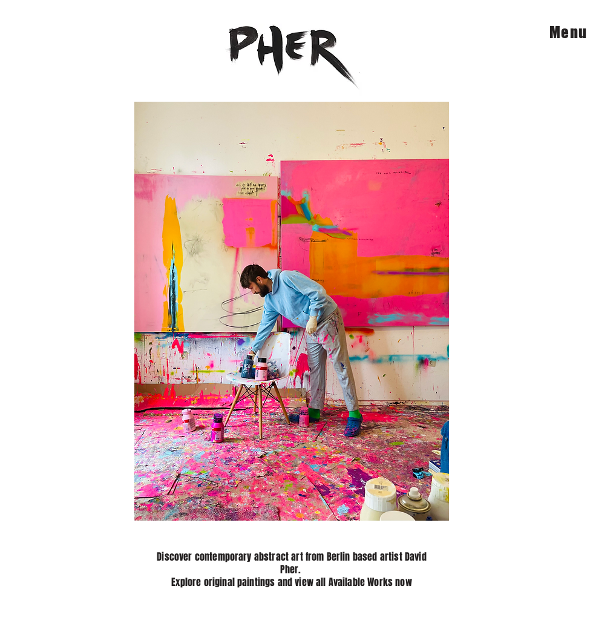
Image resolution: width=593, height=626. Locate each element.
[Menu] (561, 32)
